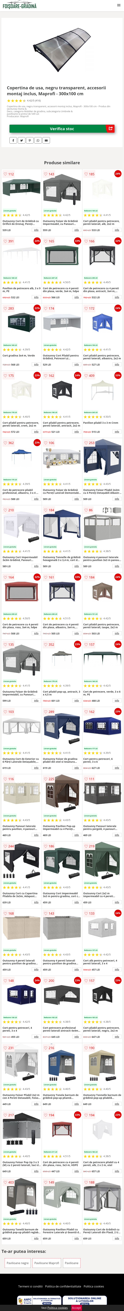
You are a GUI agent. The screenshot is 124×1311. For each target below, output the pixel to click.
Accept (76, 1308)
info (36, 229)
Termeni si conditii (30, 1286)
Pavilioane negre (18, 1263)
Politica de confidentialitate (63, 1286)
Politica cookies (94, 1286)
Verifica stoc (82, 129)
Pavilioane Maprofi (46, 1263)
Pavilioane (72, 1263)
